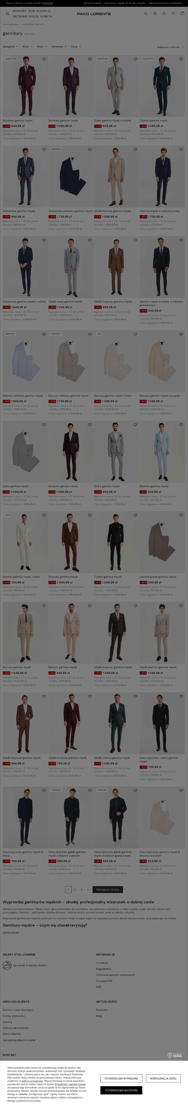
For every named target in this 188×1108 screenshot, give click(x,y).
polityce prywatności (32, 1081)
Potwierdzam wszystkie (121, 1090)
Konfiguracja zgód (163, 1078)
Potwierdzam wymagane (121, 1078)
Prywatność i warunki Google (70, 1084)
